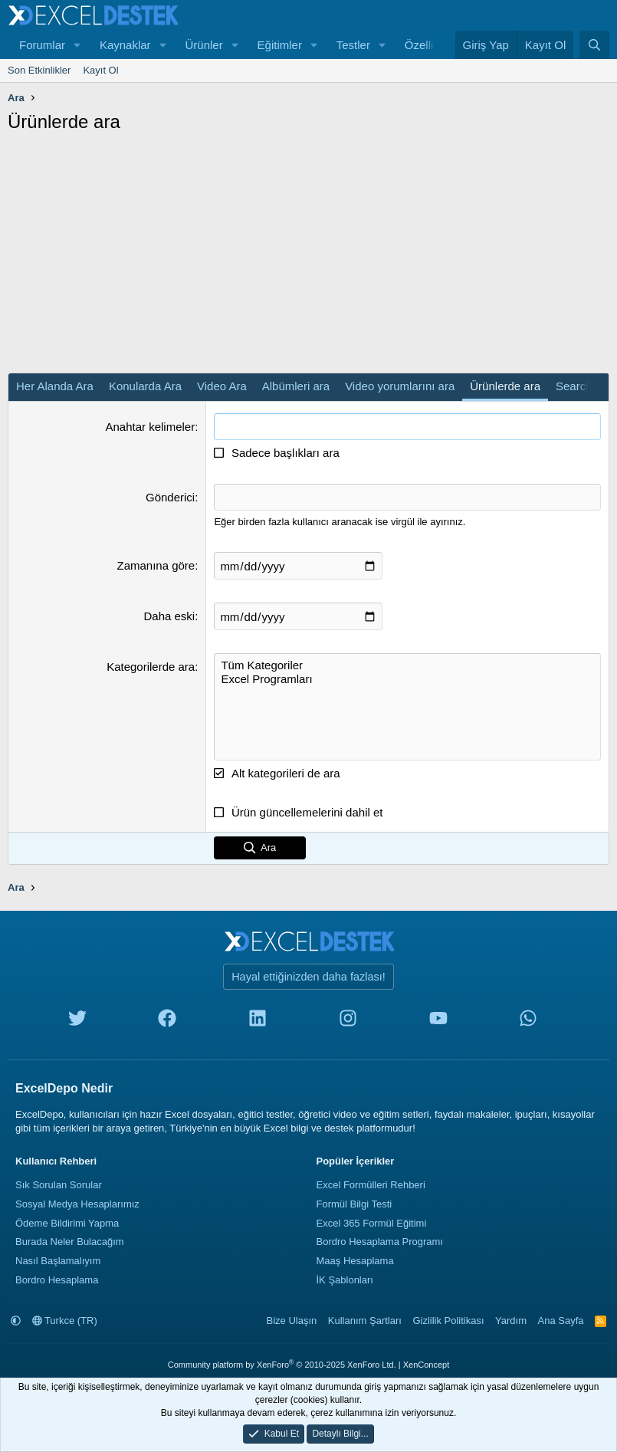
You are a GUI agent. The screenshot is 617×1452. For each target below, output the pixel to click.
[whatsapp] (528, 1021)
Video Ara (222, 386)
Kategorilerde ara (151, 666)
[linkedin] (257, 1021)
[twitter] (77, 1021)
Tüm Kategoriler (407, 665)
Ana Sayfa (561, 1320)
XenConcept (426, 1364)
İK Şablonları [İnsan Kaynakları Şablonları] (345, 1280)
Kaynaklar (125, 44)
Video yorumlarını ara (400, 386)
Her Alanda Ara (55, 386)
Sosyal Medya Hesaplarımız (77, 1204)
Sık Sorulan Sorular (58, 1185)
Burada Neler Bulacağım (69, 1241)
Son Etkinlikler (39, 70)
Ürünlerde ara (505, 386)
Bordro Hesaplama (56, 1280)
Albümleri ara (296, 386)
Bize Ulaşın (292, 1320)
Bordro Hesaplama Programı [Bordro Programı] (380, 1241)
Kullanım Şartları (365, 1320)
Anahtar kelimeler (150, 426)
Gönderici (170, 497)
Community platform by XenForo (282, 1364)
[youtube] (438, 1021)
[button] (77, 45)
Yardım (511, 1320)
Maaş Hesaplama (355, 1260)
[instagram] (348, 1021)
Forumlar (42, 44)
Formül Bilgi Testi (354, 1204)
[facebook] (167, 1021)
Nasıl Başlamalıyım (57, 1260)
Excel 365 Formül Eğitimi (372, 1223)
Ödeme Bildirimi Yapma (67, 1223)
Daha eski (169, 616)
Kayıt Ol (100, 70)
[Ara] (594, 45)
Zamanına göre (156, 565)
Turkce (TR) (64, 1320)
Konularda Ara (145, 386)
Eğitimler (280, 44)
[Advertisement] (308, 257)
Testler (353, 44)
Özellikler (428, 44)
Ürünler (203, 44)
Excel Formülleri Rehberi (371, 1185)
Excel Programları (407, 679)
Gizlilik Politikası (448, 1320)
